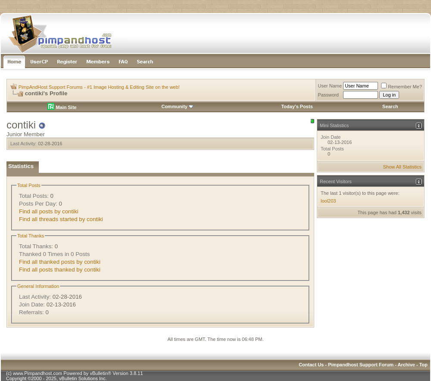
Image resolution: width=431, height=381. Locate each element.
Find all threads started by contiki (61, 219)
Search (390, 106)
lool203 (328, 200)
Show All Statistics (402, 166)
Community (177, 106)
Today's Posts (296, 106)
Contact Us (311, 364)
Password (328, 94)
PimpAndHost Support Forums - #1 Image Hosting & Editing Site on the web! (99, 87)
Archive (406, 364)
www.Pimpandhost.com (37, 373)
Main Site (61, 107)
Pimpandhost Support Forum (361, 364)
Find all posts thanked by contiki (59, 269)
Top (423, 364)
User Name (330, 85)
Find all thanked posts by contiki (59, 262)
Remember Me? (401, 86)
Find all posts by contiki (48, 211)
